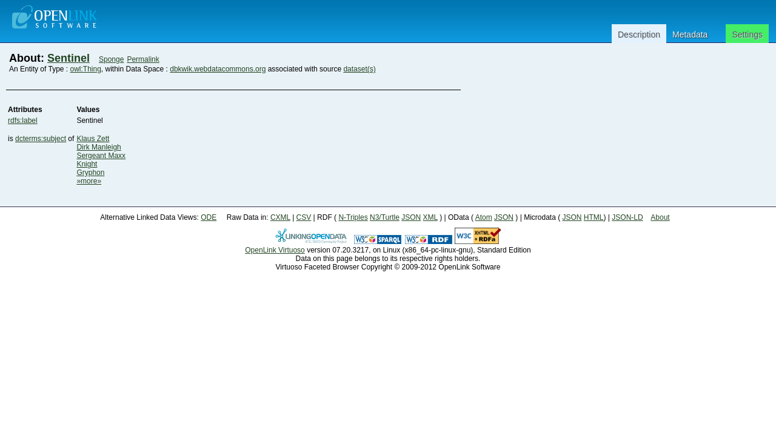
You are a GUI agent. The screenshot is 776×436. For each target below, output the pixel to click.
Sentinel (68, 58)
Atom (483, 217)
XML (430, 217)
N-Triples (352, 217)
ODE (208, 217)
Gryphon (90, 172)
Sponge (111, 59)
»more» (88, 181)
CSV (304, 217)
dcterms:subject (40, 138)
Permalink (143, 59)
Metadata (689, 34)
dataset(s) (359, 69)
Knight (86, 164)
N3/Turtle (385, 217)
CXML (280, 217)
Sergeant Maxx (100, 155)
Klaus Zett (92, 138)
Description (639, 34)
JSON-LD (627, 217)
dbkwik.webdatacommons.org (218, 69)
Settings (747, 34)
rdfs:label (23, 120)
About (660, 217)
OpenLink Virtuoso (275, 250)
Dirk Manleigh (98, 147)
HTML (594, 217)
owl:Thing (85, 69)
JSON (411, 217)
